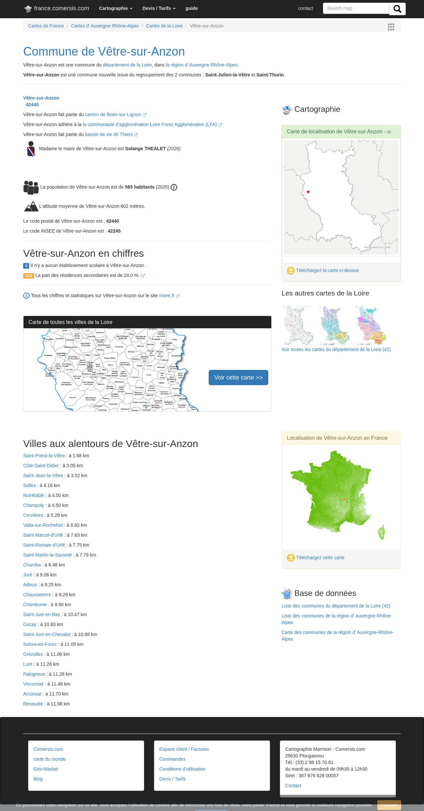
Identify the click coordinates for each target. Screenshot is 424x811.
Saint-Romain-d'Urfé (44, 545)
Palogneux (34, 674)
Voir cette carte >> (238, 377)
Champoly (34, 505)
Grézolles (33, 654)
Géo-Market (45, 769)
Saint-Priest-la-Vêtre (44, 455)
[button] (115, 8)
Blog (38, 779)
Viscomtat (34, 684)
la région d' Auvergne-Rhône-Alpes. (202, 65)
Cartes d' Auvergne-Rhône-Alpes (105, 25)
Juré (28, 574)
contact (305, 8)
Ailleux (30, 584)
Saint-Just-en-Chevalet (47, 634)
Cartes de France (46, 25)
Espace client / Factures (184, 749)
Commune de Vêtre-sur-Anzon (104, 51)
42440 (31, 104)
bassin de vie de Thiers (111, 134)
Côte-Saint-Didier (41, 465)
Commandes (172, 759)
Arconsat (33, 694)
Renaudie (33, 703)
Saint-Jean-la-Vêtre (44, 475)
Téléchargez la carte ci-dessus (323, 270)
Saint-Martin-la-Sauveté (48, 555)
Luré (28, 664)
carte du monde (49, 759)
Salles (30, 485)
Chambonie (35, 604)
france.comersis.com (56, 9)
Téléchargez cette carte (315, 557)
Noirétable (34, 495)
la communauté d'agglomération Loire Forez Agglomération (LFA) (152, 124)
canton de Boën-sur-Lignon (115, 114)
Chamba (32, 564)
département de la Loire (127, 65)
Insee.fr (169, 295)
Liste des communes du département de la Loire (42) (336, 605)
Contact (293, 785)
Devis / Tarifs (172, 779)
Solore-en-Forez (40, 644)
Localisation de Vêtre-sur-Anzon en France (337, 438)
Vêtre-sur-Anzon (41, 98)
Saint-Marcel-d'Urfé (43, 535)
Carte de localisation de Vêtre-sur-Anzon (335, 131)
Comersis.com (48, 749)
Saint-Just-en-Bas (42, 614)
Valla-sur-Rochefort (43, 525)
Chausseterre (37, 594)
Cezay (30, 624)
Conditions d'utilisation (182, 769)
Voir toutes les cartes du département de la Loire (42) (336, 349)
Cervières (33, 515)
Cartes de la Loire (164, 25)
